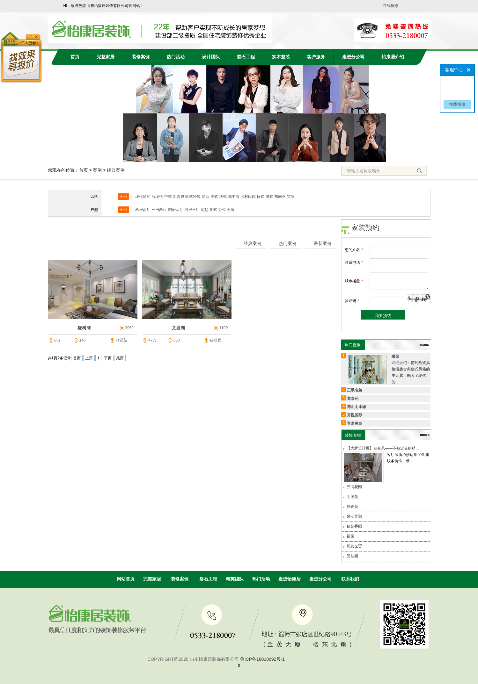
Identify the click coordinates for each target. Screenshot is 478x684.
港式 (269, 196)
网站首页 (126, 578)
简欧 (206, 196)
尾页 (120, 358)
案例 (97, 170)
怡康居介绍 (393, 56)
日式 (260, 196)
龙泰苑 (352, 398)
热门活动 (176, 56)
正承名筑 (354, 390)
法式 (223, 196)
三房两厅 (159, 209)
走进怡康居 (289, 578)
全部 (123, 196)
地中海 (233, 196)
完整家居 (105, 56)
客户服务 (316, 56)
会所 (230, 209)
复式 (213, 209)
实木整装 (281, 56)
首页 (74, 56)
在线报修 (390, 6)
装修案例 (141, 56)
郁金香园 (354, 526)
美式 (214, 196)
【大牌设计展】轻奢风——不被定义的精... (383, 448)
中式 (168, 196)
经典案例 (116, 170)
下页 (108, 358)
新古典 (178, 196)
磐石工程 (246, 56)
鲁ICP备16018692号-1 (262, 659)
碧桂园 (352, 556)
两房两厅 (143, 209)
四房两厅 (175, 209)
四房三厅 (192, 209)
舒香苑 (352, 506)
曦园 (395, 356)
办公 (222, 209)
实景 (291, 196)
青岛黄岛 (354, 423)
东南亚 (280, 196)
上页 (89, 358)
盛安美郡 (354, 516)
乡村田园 (248, 196)
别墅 (204, 209)
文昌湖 (178, 327)
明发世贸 (354, 546)
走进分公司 (353, 56)
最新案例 (323, 243)
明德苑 (352, 496)
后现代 (157, 196)
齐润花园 (354, 487)
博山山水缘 (356, 407)
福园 (350, 536)
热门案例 (288, 243)
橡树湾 (84, 327)
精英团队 (235, 578)
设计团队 (211, 56)
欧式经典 (193, 196)
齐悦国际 (354, 415)
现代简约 (143, 196)
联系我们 (350, 578)
